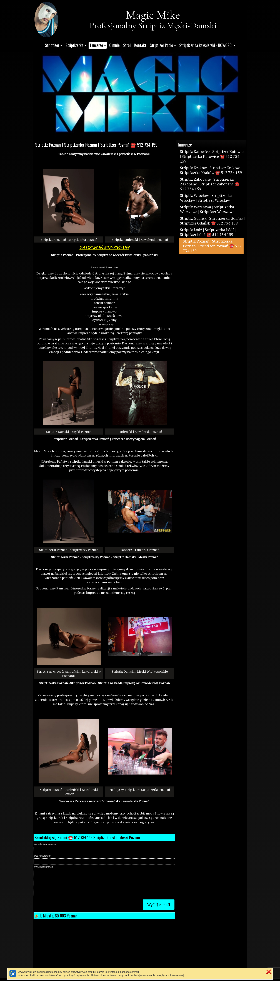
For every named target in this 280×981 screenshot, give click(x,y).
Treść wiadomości (43, 867)
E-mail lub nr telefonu (45, 844)
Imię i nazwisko (42, 855)
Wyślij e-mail (158, 904)
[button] (53, 45)
